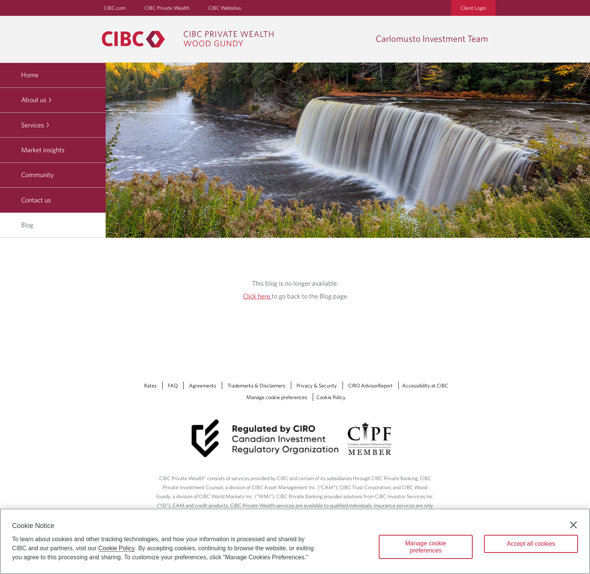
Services (35, 125)
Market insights (43, 150)
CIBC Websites (224, 8)
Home (29, 75)
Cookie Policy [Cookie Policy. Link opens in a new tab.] (331, 397)
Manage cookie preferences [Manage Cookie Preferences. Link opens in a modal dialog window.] (276, 397)
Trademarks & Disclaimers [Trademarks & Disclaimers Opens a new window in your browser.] (256, 386)
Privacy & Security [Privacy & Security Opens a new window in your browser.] (317, 386)
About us (36, 100)
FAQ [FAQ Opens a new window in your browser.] (173, 386)
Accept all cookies (531, 543)
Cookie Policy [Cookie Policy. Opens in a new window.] (116, 548)
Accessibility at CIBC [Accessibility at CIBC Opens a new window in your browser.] (425, 386)
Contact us (36, 200)
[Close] (573, 525)
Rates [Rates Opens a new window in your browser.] (150, 386)
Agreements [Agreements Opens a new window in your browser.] (202, 386)
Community (37, 175)
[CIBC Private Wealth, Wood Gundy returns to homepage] (191, 39)
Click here (257, 296)
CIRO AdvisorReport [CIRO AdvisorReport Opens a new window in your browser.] (370, 386)
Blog (27, 225)
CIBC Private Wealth (166, 8)
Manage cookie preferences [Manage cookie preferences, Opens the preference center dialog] (425, 547)
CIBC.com (115, 8)
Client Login (473, 8)
